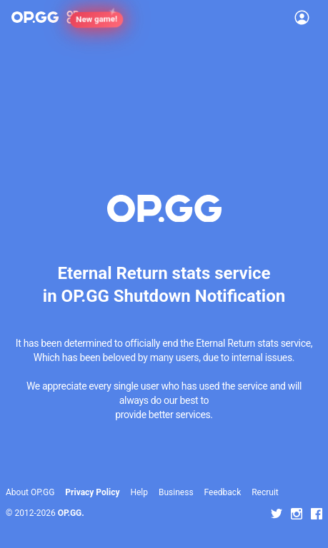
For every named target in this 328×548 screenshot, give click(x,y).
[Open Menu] (302, 17)
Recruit (265, 492)
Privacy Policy (92, 492)
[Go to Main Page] (35, 17)
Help (139, 492)
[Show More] (79, 17)
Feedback (223, 492)
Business (176, 492)
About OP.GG (30, 492)
